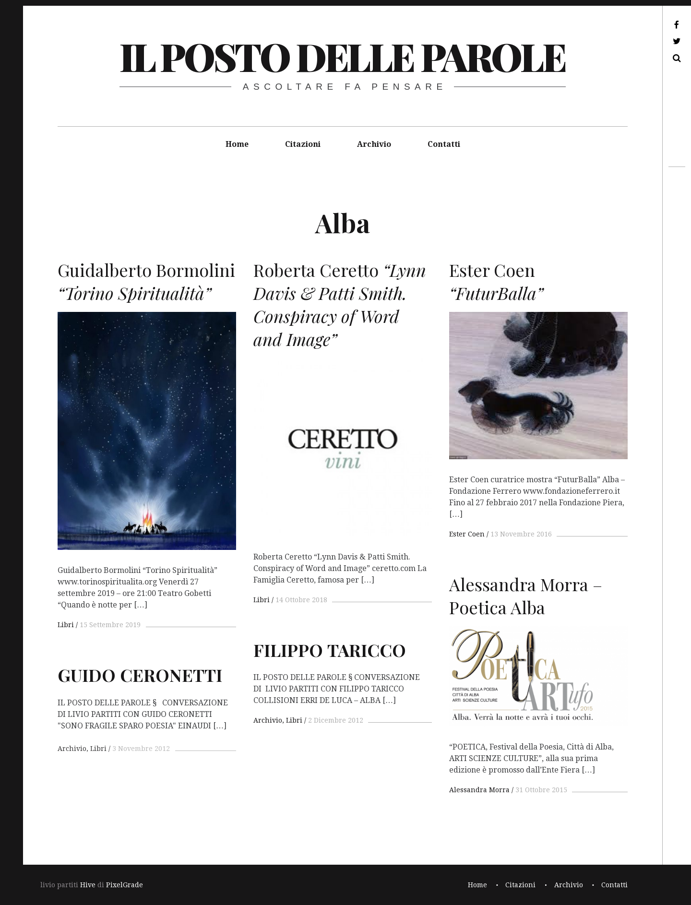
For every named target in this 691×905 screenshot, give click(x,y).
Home (237, 144)
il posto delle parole (342, 56)
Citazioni (303, 144)
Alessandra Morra (479, 790)
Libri (66, 625)
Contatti (444, 144)
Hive (87, 885)
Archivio (374, 144)
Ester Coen (467, 534)
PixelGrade (124, 885)
